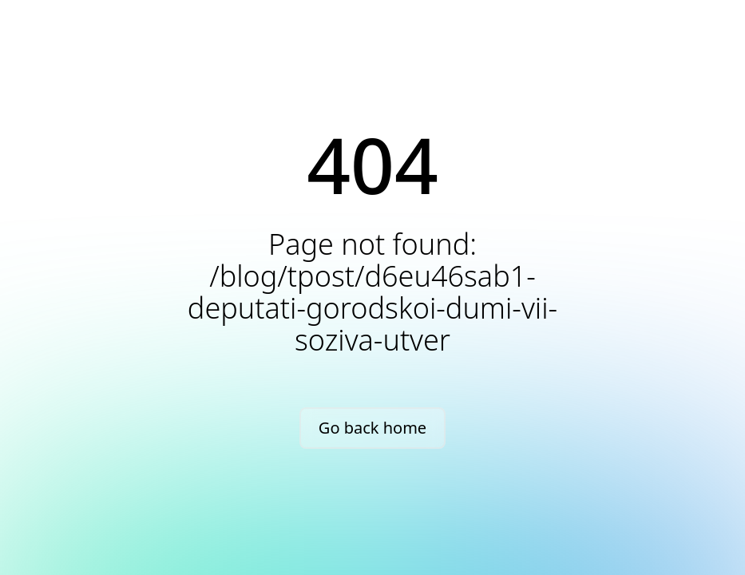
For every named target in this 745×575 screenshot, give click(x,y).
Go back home (372, 427)
